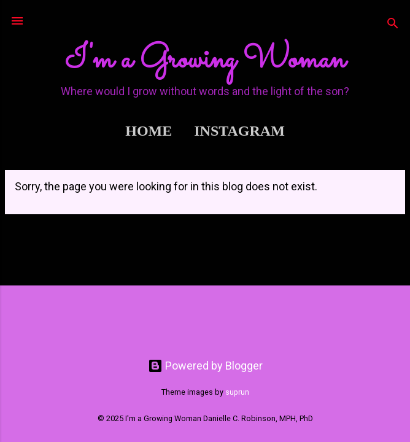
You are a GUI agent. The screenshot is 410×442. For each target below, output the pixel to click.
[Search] (392, 25)
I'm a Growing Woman (205, 60)
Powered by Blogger (205, 365)
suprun (237, 392)
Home (148, 131)
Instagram (239, 131)
